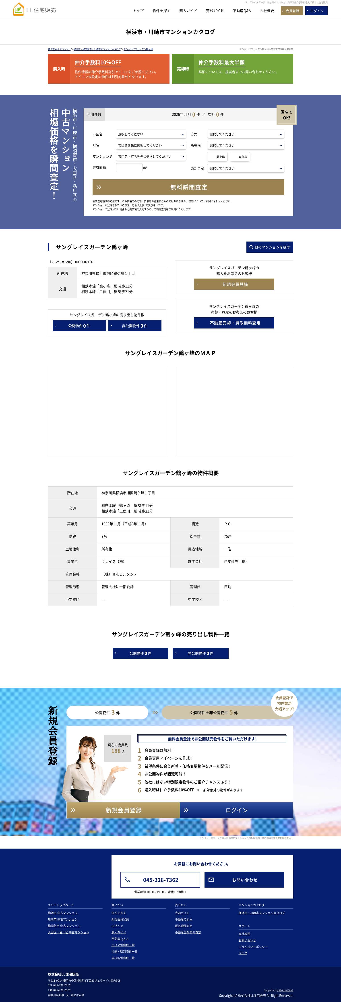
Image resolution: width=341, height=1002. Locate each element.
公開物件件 (79, 325)
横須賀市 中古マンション (64, 925)
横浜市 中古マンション (59, 49)
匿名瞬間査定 (183, 925)
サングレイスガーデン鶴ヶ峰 (138, 49)
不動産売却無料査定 (188, 932)
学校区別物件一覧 (123, 958)
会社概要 (267, 10)
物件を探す (161, 10)
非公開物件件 (134, 325)
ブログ (243, 953)
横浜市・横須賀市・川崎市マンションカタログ (97, 49)
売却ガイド (215, 10)
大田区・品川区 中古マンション (68, 932)
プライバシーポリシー (253, 946)
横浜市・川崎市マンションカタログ (262, 913)
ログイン (117, 925)
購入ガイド (188, 10)
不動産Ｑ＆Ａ (120, 938)
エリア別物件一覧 (123, 945)
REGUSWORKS (286, 990)
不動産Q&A (242, 10)
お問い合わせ (247, 940)
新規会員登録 (120, 919)
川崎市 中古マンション (63, 919)
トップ (138, 10)
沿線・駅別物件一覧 (125, 951)
